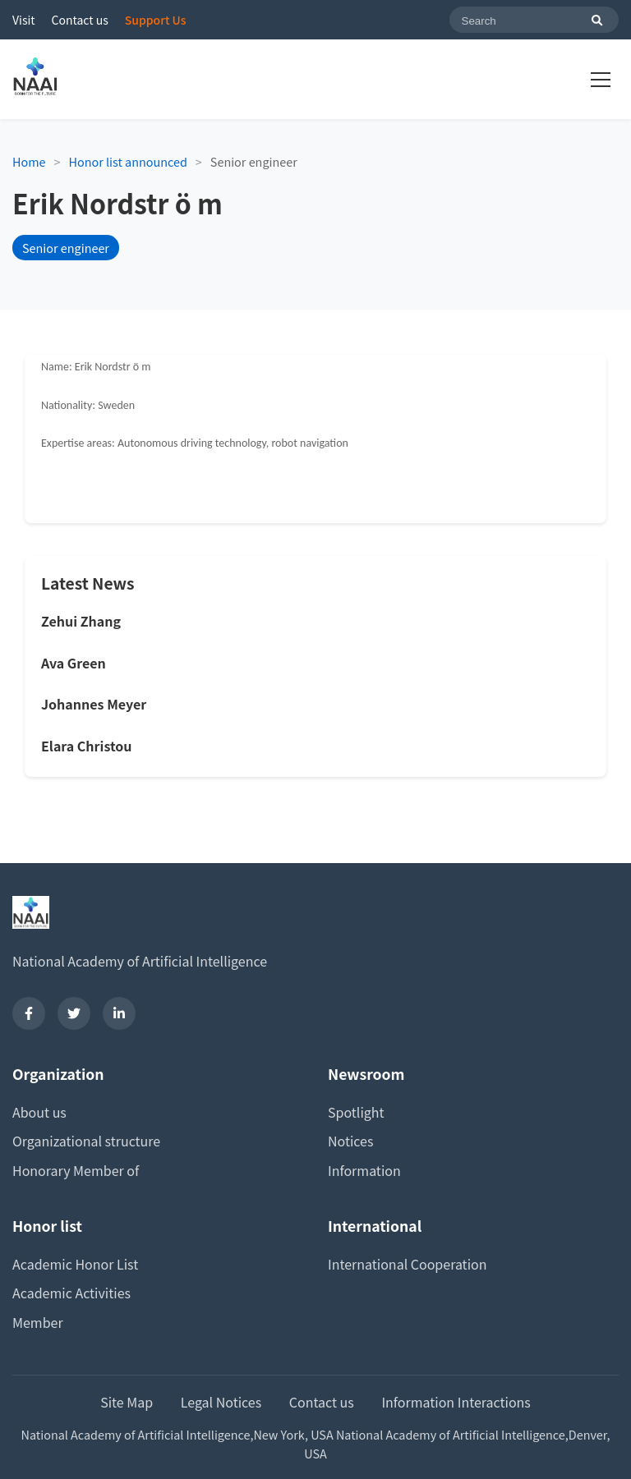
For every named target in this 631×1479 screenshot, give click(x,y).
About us (39, 1112)
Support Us (156, 19)
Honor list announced (128, 161)
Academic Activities (71, 1292)
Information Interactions (455, 1402)
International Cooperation (407, 1264)
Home (29, 161)
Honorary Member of (75, 1170)
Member (37, 1322)
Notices (350, 1141)
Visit (23, 19)
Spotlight (356, 1112)
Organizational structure (86, 1141)
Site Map (126, 1402)
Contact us (80, 19)
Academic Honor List (75, 1264)
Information (364, 1170)
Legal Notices (221, 1402)
